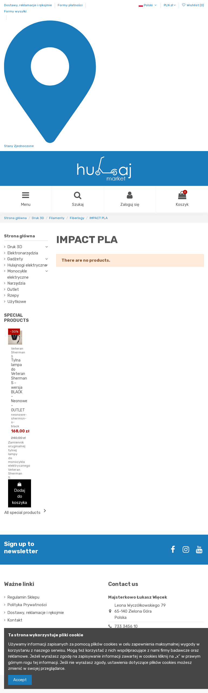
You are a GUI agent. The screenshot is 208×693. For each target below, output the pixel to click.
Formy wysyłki (15, 11)
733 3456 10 (126, 626)
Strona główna (19, 236)
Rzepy (13, 295)
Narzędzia (16, 283)
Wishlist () (193, 5)
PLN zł (170, 5)
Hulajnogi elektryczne (27, 265)
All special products (26, 512)
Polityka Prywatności (27, 605)
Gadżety (15, 259)
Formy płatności (70, 5)
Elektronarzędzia (22, 253)
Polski (148, 5)
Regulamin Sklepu (23, 597)
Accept (20, 679)
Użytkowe (16, 301)
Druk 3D (14, 247)
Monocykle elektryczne (18, 274)
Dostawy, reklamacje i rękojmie (28, 5)
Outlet (13, 289)
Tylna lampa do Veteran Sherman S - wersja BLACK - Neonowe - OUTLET (19, 385)
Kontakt (14, 620)
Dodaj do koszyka (19, 493)
